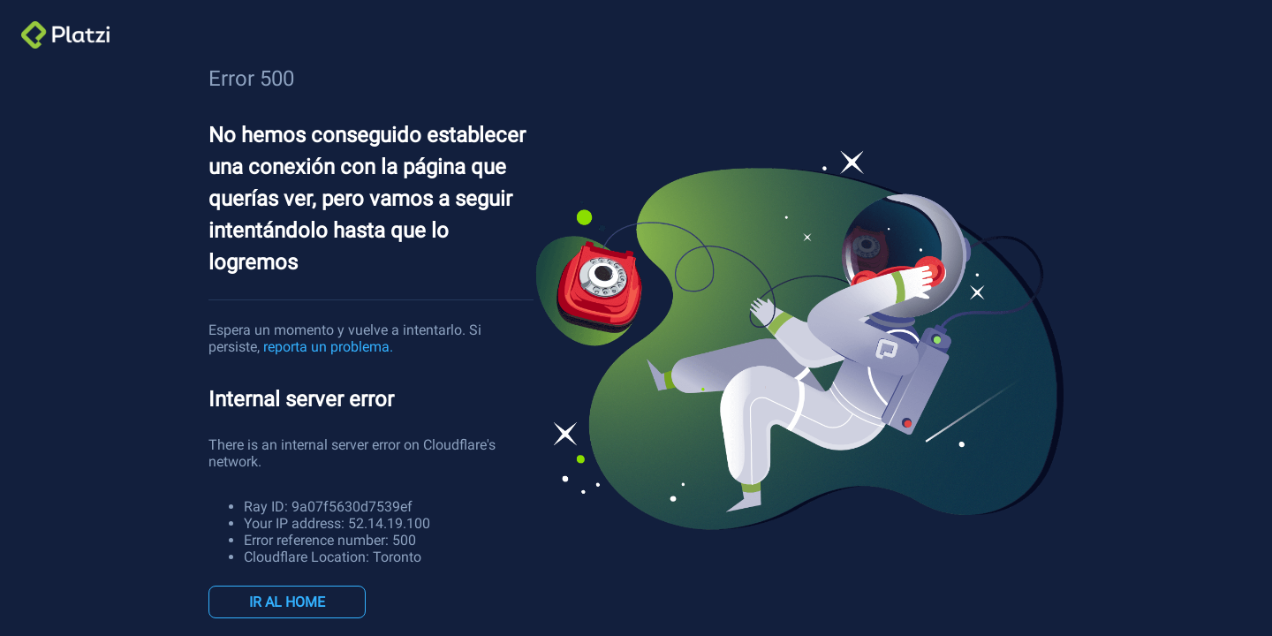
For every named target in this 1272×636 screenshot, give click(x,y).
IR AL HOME (287, 602)
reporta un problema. (328, 346)
